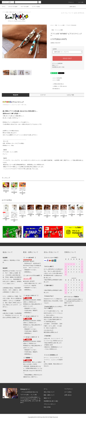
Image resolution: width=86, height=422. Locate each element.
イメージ (43, 95)
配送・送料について (49, 395)
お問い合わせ (72, 6)
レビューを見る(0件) (56, 78)
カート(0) (79, 2)
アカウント (70, 2)
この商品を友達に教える (57, 84)
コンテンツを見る (35, 6)
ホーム (3, 6)
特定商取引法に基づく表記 (58, 67)
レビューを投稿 (55, 80)
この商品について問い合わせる (59, 86)
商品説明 (15, 95)
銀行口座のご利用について (51, 332)
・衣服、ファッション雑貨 (59, 25)
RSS (45, 407)
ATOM (48, 407)
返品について (55, 65)
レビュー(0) (70, 95)
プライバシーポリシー (50, 404)
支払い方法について (49, 392)
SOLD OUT (67, 58)
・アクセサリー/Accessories (71, 25)
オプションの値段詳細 (57, 63)
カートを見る (67, 392)
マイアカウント (68, 389)
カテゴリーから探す (11, 6)
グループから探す (24, 6)
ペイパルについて (48, 330)
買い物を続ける (55, 88)
